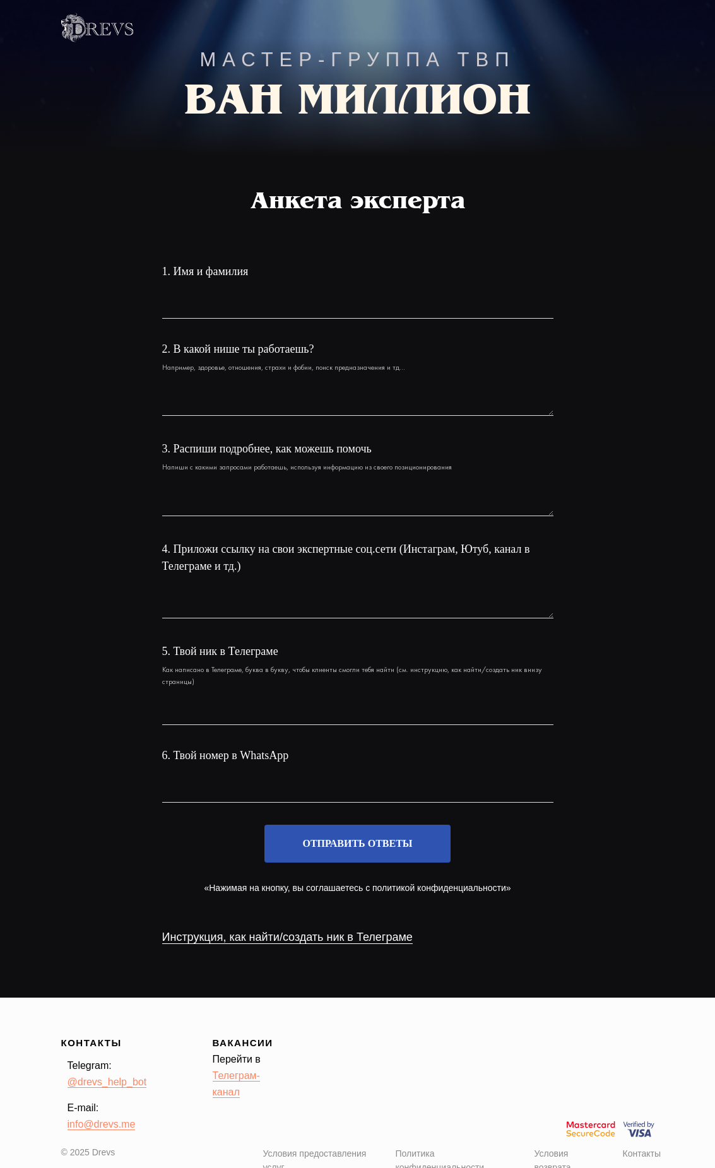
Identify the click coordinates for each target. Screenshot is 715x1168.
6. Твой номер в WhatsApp (225, 755)
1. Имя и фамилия (205, 271)
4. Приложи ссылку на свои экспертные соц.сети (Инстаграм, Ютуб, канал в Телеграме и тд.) (346, 558)
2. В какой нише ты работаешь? (238, 349)
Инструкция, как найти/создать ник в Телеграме (287, 937)
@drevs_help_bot (107, 1082)
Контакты (642, 1153)
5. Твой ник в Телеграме (220, 651)
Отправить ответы (357, 843)
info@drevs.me (102, 1124)
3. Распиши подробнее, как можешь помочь (267, 448)
